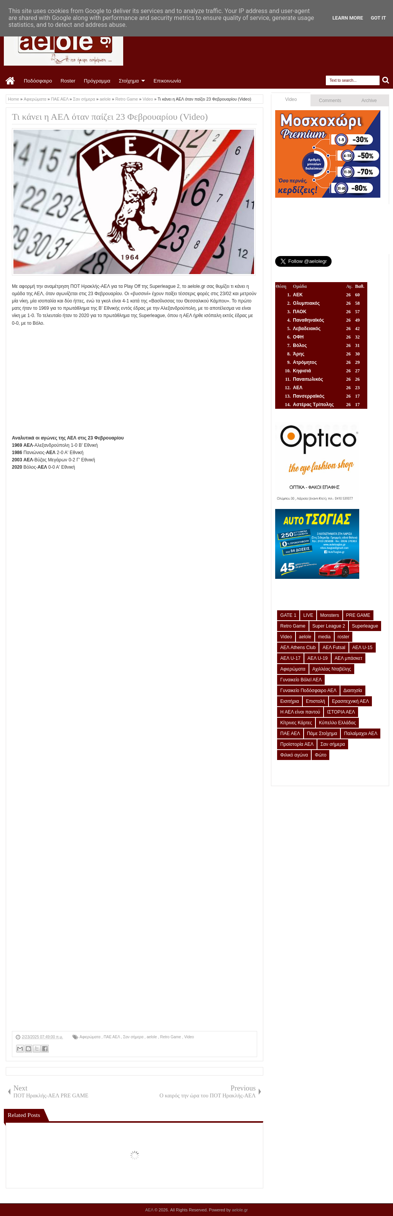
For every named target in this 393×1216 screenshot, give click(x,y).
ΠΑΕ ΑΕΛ (112, 1037)
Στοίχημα (129, 81)
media (324, 636)
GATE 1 (288, 615)
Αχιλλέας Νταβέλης (331, 669)
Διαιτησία (352, 690)
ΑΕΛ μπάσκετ (348, 658)
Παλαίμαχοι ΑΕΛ (360, 733)
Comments (330, 100)
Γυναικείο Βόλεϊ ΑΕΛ (301, 679)
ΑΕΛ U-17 (290, 658)
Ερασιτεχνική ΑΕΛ (350, 701)
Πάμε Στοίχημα (322, 733)
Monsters (329, 615)
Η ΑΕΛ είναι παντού (300, 712)
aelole (152, 1037)
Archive (369, 100)
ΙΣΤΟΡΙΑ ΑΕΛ (341, 712)
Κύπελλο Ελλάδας (337, 722)
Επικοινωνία (167, 81)
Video (189, 1037)
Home (10, 81)
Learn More (347, 18)
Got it (378, 18)
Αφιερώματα (90, 1037)
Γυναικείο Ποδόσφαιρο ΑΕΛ (308, 690)
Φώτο (320, 755)
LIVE (308, 615)
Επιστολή (315, 701)
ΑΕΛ (149, 1210)
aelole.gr (240, 1210)
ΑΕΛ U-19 (317, 658)
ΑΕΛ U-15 (362, 647)
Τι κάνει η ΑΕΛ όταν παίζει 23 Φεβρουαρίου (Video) (110, 117)
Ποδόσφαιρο (38, 81)
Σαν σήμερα (134, 1037)
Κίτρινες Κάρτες (296, 722)
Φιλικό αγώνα (294, 755)
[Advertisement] (134, 381)
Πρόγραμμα (97, 81)
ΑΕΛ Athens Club (297, 647)
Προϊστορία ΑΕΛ (297, 744)
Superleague (365, 626)
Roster (68, 81)
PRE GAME (358, 615)
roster (344, 636)
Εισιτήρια (289, 701)
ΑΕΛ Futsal (333, 647)
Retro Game (171, 1037)
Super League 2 (328, 626)
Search (386, 80)
